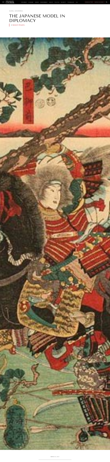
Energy (37, 2)
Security (63, 2)
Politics (57, 2)
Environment (44, 2)
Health (51, 2)
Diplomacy (24, 2)
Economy (30, 2)
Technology (70, 2)
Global (11, 10)
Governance (19, 10)
